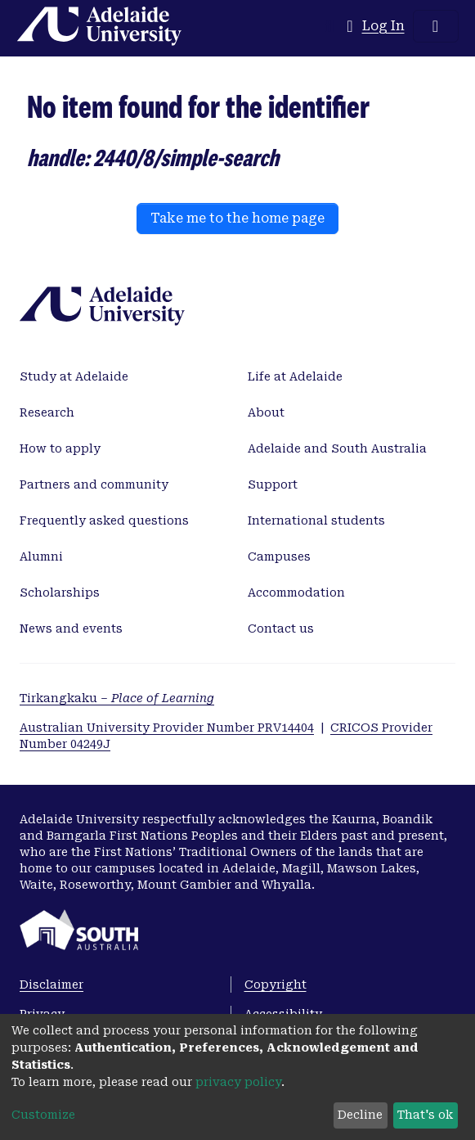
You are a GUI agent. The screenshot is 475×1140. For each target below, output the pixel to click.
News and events (71, 628)
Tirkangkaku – (117, 698)
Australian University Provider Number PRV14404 (167, 727)
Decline (360, 1114)
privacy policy (238, 1081)
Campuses (279, 556)
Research (47, 412)
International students (316, 520)
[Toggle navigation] (436, 26)
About (266, 412)
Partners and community (94, 484)
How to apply (60, 448)
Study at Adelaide (74, 376)
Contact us (281, 628)
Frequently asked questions (104, 520)
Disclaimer (51, 984)
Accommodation (296, 592)
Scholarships (60, 592)
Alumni (41, 556)
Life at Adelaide (295, 376)
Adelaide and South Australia (337, 448)
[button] (350, 26)
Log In (384, 26)
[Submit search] (330, 26)
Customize (43, 1114)
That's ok (425, 1114)
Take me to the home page (237, 218)
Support (273, 484)
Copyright (275, 984)
